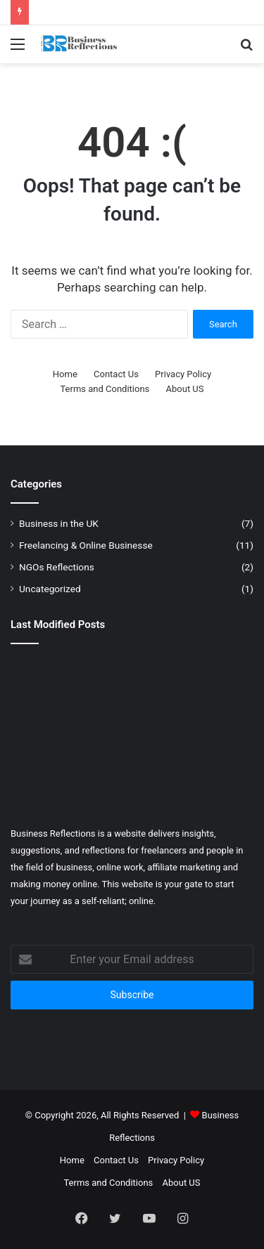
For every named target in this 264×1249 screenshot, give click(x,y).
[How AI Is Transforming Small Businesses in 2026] (49, 678)
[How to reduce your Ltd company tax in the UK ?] (49, 728)
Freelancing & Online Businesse (86, 545)
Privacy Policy (183, 374)
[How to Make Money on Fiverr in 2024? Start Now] (132, 728)
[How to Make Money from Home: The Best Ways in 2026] (214, 678)
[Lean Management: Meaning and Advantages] (214, 777)
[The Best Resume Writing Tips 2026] (132, 777)
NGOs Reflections (56, 567)
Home (65, 374)
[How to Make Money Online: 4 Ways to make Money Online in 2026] (214, 728)
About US (185, 389)
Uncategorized (50, 588)
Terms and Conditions (104, 389)
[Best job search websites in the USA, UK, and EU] (49, 777)
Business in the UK (59, 523)
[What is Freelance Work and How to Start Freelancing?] (132, 678)
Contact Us (116, 374)
